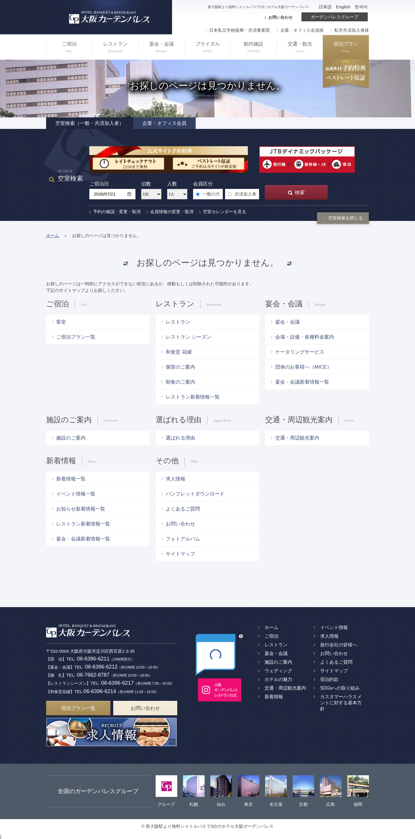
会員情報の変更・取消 (169, 211)
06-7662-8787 (93, 674)
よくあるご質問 (183, 509)
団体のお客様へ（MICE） (303, 367)
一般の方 (208, 194)
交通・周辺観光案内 (297, 438)
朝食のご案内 (180, 382)
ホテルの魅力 (278, 679)
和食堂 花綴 (179, 352)
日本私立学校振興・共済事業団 (237, 30)
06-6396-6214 (100, 690)
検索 (296, 192)
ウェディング (278, 670)
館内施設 (254, 48)
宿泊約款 (329, 679)
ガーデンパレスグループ (334, 16)
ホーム (52, 235)
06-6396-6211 (93, 659)
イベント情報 (334, 627)
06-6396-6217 (117, 682)
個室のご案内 (180, 367)
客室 (61, 322)
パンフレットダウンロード (195, 494)
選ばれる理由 (180, 438)
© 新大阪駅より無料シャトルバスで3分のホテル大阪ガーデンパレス (208, 825)
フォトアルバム (183, 539)
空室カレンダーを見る (222, 211)
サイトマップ (180, 554)
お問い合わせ (280, 17)
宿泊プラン (346, 48)
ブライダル (207, 48)
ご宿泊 (69, 48)
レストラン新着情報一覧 (193, 397)
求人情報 (175, 479)
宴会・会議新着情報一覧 (302, 382)
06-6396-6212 (101, 666)
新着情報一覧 (71, 479)
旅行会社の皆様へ (338, 644)
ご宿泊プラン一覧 (75, 337)
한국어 (361, 6)
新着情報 (274, 696)
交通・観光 (300, 48)
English (343, 6)
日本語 (325, 6)
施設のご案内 (71, 438)
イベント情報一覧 (75, 494)
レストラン (115, 48)
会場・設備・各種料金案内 (304, 337)
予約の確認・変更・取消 (115, 211)
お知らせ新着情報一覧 (80, 509)
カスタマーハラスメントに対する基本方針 (341, 702)
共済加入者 (242, 194)
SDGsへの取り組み (340, 688)
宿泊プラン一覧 (78, 707)
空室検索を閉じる (343, 218)
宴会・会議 (161, 48)
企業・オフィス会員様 (300, 30)
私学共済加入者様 (350, 30)
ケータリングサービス (299, 352)
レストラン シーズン (188, 337)
